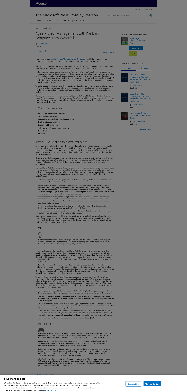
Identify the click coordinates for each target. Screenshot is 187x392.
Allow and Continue (152, 385)
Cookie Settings (133, 385)
